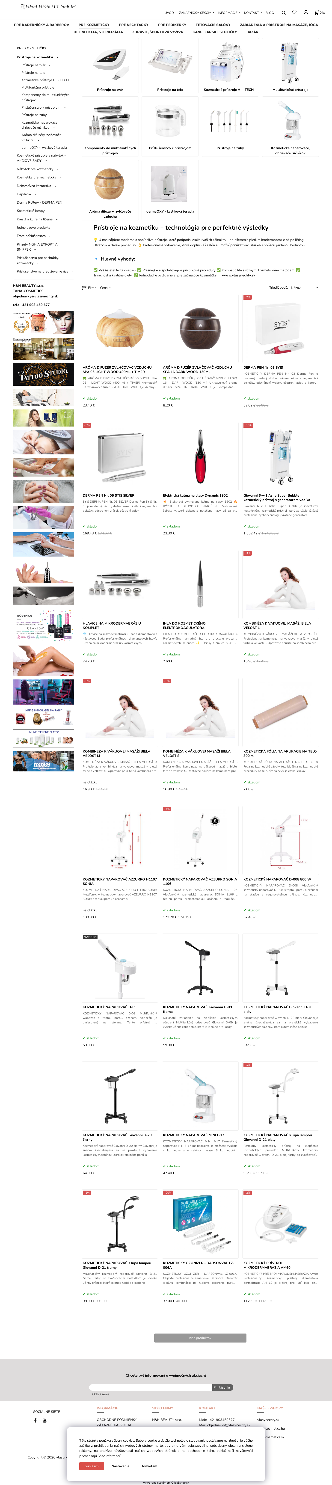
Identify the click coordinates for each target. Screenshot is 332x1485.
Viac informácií (109, 1456)
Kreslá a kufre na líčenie (35, 219)
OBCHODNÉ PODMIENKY (117, 1419)
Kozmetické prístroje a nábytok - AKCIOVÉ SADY (41, 158)
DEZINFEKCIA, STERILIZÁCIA (98, 32)
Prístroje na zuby (34, 115)
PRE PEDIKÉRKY (172, 25)
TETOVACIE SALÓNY (213, 25)
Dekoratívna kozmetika (34, 186)
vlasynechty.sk (268, 1419)
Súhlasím (92, 1466)
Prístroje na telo (33, 72)
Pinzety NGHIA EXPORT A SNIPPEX (37, 247)
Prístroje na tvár (33, 65)
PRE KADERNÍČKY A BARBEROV (41, 25)
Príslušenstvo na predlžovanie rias (42, 271)
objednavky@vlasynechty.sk (228, 1425)
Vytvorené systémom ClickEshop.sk (166, 1483)
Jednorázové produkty (33, 227)
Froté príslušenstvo (31, 236)
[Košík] (320, 12)
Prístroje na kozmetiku (35, 57)
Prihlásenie (221, 1387)
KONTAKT (251, 13)
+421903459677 (221, 1419)
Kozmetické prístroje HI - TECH (45, 80)
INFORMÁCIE (227, 13)
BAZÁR (252, 32)
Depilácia (24, 194)
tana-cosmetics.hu (271, 1428)
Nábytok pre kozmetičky (35, 169)
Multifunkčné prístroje (37, 87)
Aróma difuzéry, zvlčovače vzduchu (41, 137)
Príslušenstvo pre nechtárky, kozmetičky (38, 260)
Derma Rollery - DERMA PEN (39, 202)
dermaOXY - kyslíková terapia (44, 147)
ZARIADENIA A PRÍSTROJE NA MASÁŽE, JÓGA (279, 25)
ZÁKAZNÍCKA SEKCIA (195, 13)
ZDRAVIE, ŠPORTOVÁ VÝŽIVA (157, 32)
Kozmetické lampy (31, 210)
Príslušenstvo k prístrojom (40, 107)
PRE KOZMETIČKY (94, 25)
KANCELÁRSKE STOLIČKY (215, 32)
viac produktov (200, 1338)
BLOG (270, 13)
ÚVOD (169, 13)
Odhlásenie (100, 1394)
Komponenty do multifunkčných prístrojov (45, 97)
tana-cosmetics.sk (270, 1437)
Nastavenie (120, 1466)
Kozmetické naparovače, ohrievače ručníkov (39, 125)
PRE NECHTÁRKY (133, 25)
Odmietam (148, 1466)
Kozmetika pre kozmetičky (36, 177)
